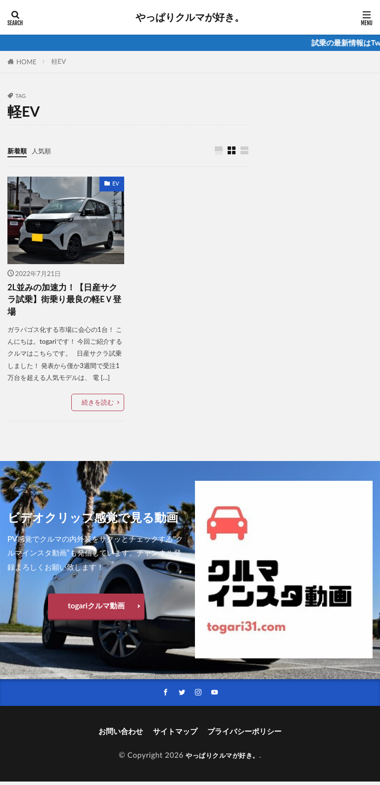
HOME (26, 62)
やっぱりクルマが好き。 (190, 17)
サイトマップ (175, 735)
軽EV (58, 61)
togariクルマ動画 (96, 608)
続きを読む (98, 405)
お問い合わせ (120, 735)
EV (115, 184)
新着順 (18, 150)
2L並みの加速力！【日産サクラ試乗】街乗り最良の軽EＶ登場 (65, 301)
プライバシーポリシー (244, 735)
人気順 (46, 150)
